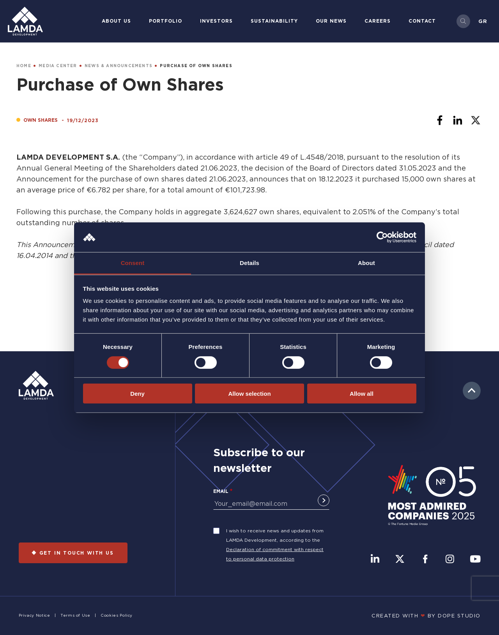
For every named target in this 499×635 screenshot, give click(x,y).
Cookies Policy (117, 615)
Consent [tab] (133, 263)
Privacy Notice (34, 615)
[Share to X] (476, 120)
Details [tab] (249, 263)
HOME (23, 66)
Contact (422, 20)
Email (220, 491)
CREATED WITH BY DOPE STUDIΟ (426, 615)
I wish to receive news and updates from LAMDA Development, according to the (275, 535)
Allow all (361, 393)
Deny (137, 393)
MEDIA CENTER (58, 66)
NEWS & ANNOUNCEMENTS (118, 66)
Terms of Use (75, 615)
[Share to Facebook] (440, 120)
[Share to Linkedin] (457, 120)
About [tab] (366, 263)
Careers (378, 20)
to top (472, 391)
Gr (482, 21)
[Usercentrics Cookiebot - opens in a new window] (382, 237)
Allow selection (249, 393)
